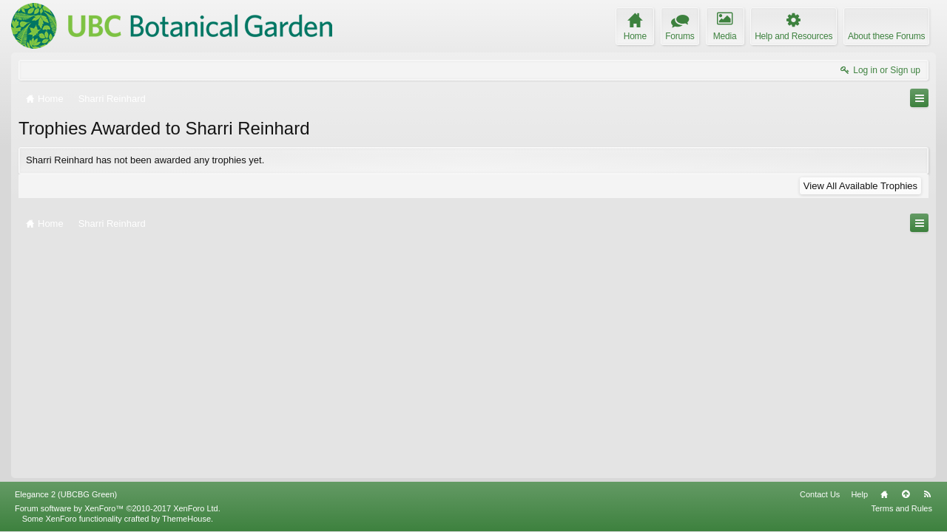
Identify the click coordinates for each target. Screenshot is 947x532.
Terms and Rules (901, 508)
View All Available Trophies (860, 185)
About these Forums (886, 36)
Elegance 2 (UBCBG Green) (66, 494)
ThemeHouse (186, 518)
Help (859, 494)
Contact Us (820, 494)
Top (905, 494)
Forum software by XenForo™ (117, 508)
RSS (927, 494)
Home (884, 494)
